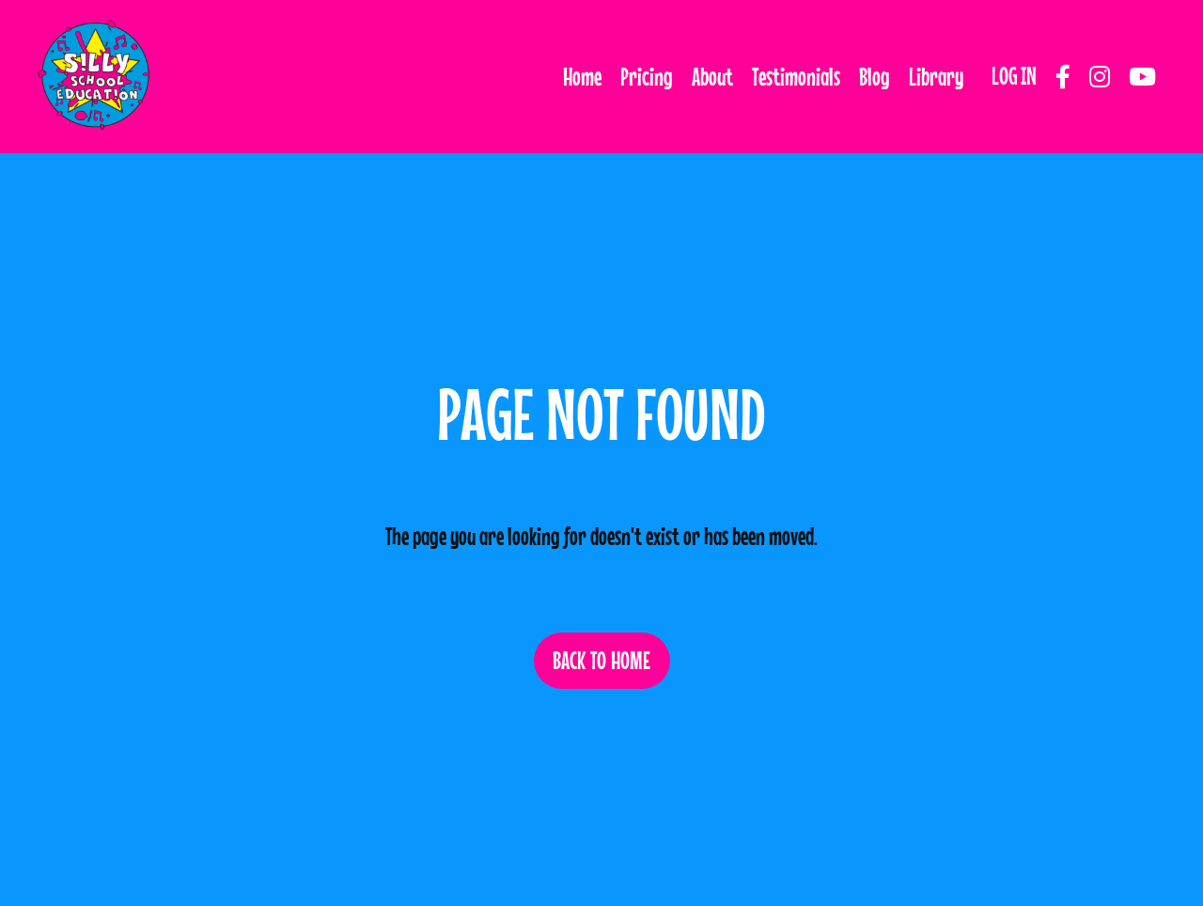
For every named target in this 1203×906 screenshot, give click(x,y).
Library (936, 76)
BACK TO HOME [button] (602, 660)
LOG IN (1014, 75)
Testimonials (796, 76)
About (712, 76)
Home (582, 76)
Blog (874, 76)
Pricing (646, 76)
